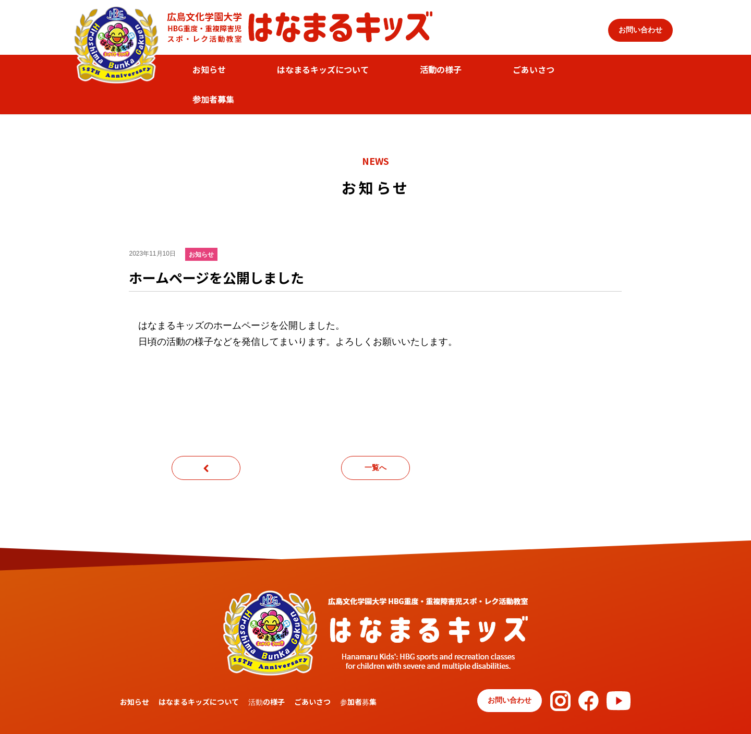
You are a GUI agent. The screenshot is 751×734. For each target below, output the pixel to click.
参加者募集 (213, 99)
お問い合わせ (640, 30)
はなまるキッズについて (323, 69)
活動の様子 (441, 69)
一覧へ (375, 467)
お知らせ (209, 69)
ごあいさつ (533, 69)
